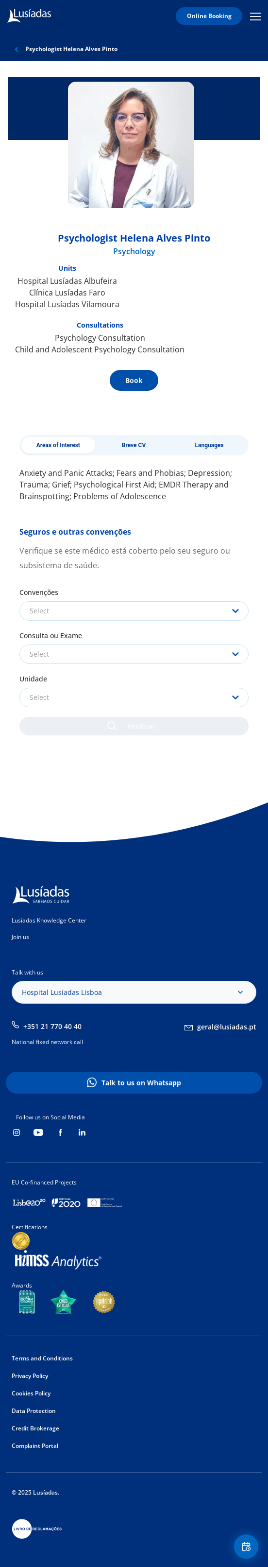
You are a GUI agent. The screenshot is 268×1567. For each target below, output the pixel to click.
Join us (20, 937)
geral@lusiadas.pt (226, 1026)
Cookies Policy (31, 1393)
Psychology (134, 251)
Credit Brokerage (35, 1428)
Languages (209, 445)
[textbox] (134, 611)
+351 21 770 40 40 (52, 1026)
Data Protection (34, 1411)
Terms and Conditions (42, 1358)
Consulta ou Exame (50, 635)
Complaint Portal (35, 1446)
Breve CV (134, 445)
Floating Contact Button (247, 1547)
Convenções (38, 592)
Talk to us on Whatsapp (141, 1082)
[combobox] (134, 611)
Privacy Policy (30, 1376)
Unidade (33, 678)
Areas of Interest (58, 445)
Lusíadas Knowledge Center (49, 920)
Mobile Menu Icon (255, 16)
